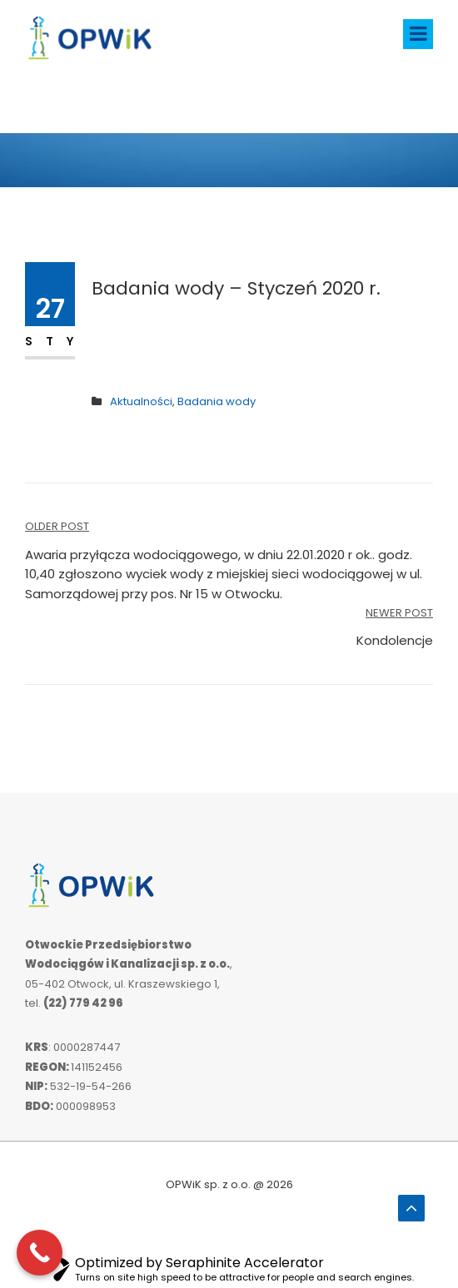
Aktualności (141, 401)
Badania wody (216, 401)
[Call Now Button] (39, 1253)
